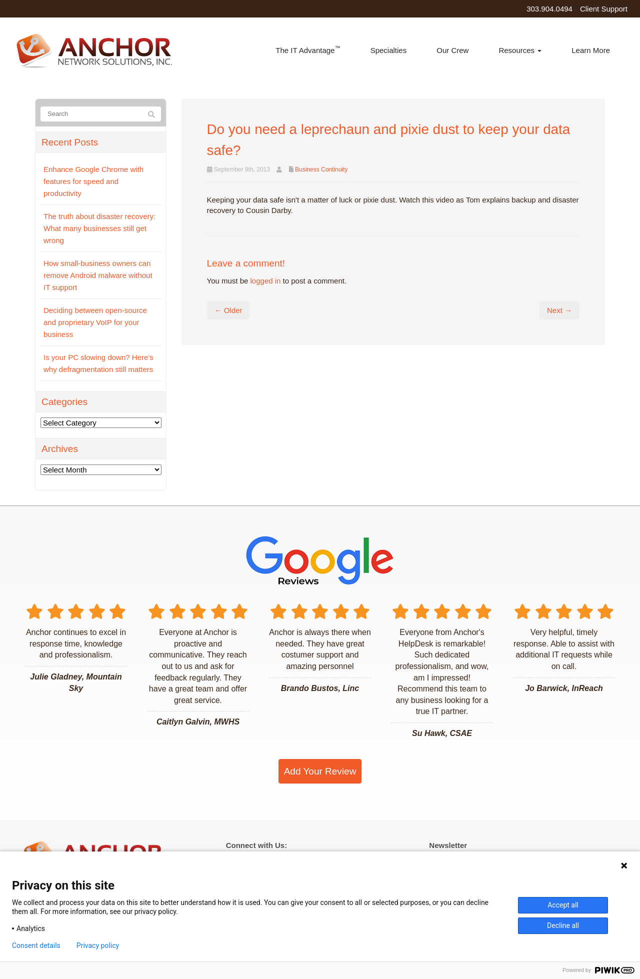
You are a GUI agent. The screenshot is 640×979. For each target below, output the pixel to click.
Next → (559, 310)
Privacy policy (97, 946)
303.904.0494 (549, 8)
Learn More (591, 50)
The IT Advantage (308, 49)
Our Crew (452, 50)
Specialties (388, 50)
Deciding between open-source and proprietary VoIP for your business (95, 322)
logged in (265, 280)
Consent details (36, 946)
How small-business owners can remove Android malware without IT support (98, 275)
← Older (228, 310)
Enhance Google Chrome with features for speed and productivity (94, 181)
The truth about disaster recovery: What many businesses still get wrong (100, 228)
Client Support (604, 8)
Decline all (563, 926)
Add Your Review (320, 771)
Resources (520, 50)
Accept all (563, 905)
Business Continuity (321, 169)
